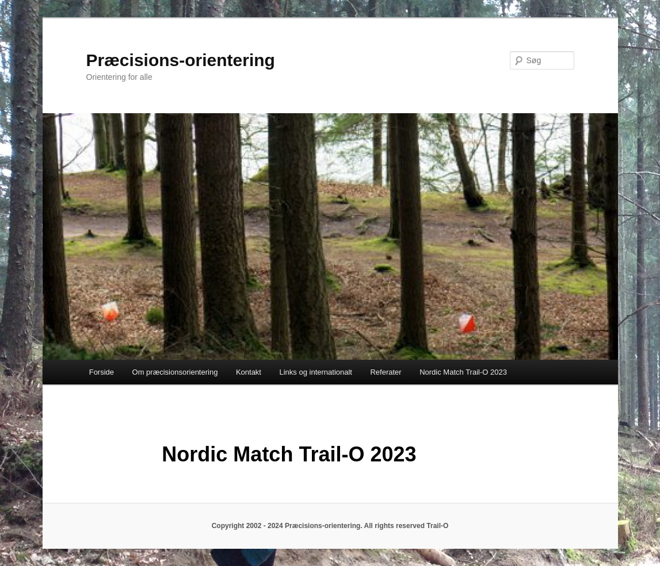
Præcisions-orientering (180, 60)
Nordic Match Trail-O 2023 (463, 372)
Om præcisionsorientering (175, 372)
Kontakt (248, 372)
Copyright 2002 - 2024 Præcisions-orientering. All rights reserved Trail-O (330, 526)
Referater (385, 372)
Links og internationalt (315, 372)
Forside (101, 372)
